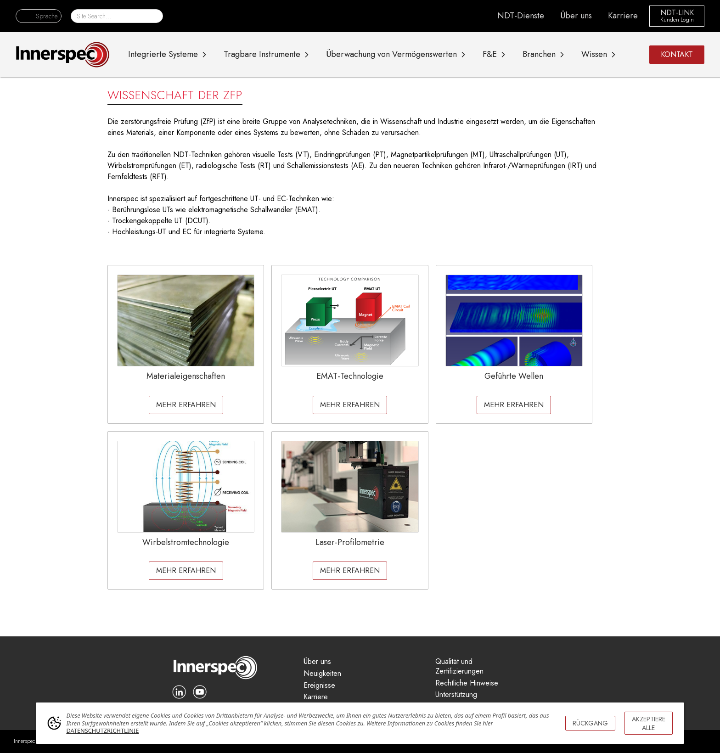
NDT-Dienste (520, 16)
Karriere (623, 16)
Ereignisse (319, 686)
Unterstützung (456, 695)
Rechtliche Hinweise (466, 683)
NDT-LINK (677, 13)
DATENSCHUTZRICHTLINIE (102, 730)
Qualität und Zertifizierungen (459, 666)
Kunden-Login (677, 20)
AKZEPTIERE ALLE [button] (648, 723)
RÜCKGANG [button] (590, 723)
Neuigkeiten (322, 674)
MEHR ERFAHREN (186, 404)
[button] (38, 16)
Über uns (576, 16)
